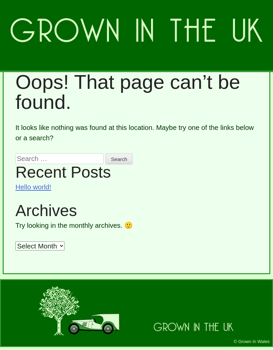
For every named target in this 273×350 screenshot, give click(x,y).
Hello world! (33, 187)
